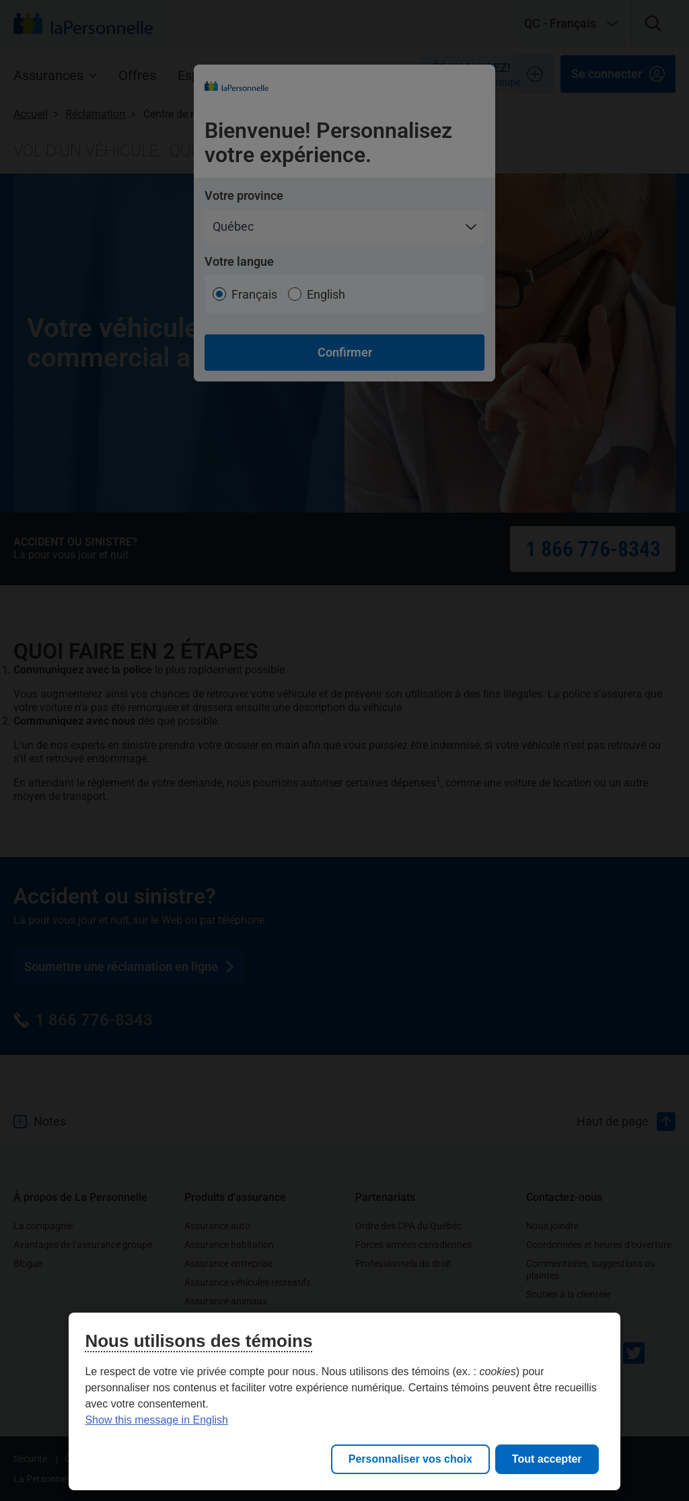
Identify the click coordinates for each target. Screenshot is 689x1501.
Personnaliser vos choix (410, 1459)
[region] (344, 1401)
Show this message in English (156, 1420)
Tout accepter (547, 1459)
